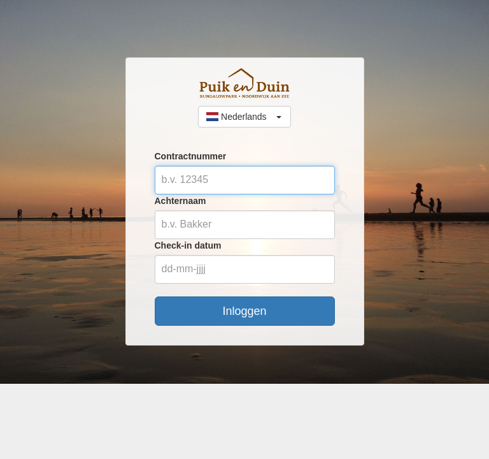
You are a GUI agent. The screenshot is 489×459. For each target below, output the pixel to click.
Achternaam (180, 201)
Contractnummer (191, 156)
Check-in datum (188, 245)
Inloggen (244, 311)
